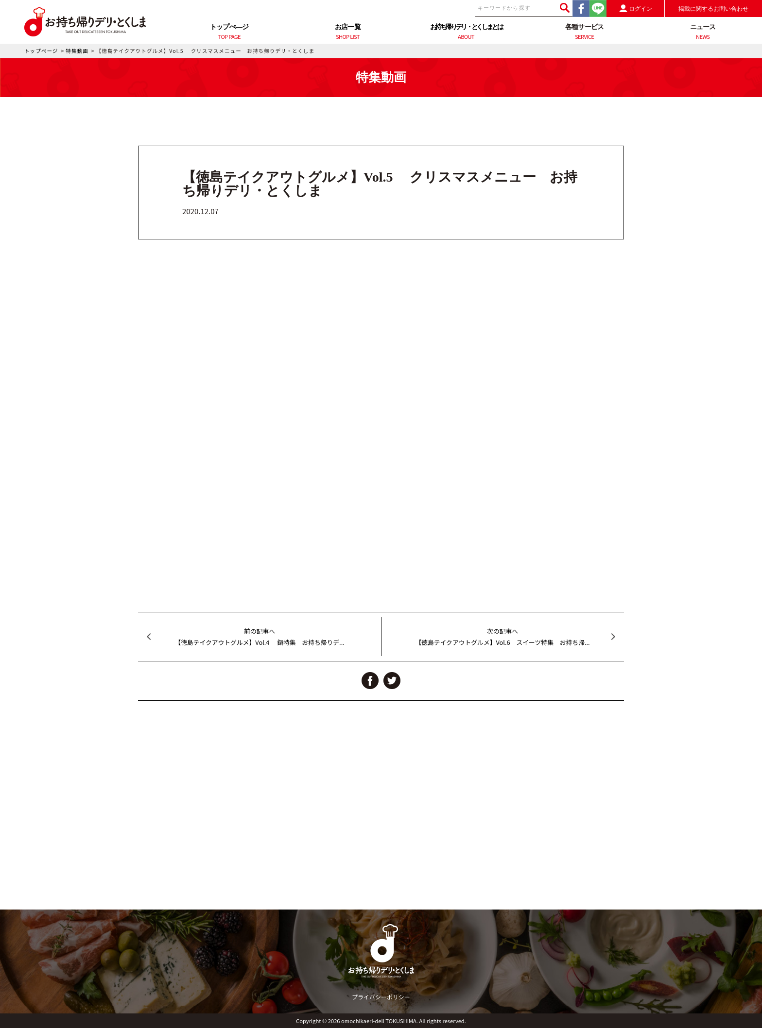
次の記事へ (502, 637)
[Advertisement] (381, 842)
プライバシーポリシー (381, 997)
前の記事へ (259, 637)
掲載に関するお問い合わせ (713, 8)
